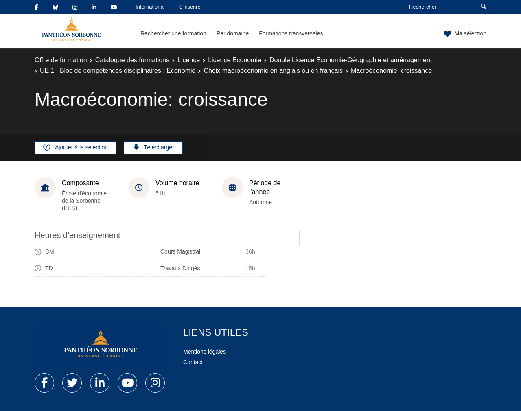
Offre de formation (61, 60)
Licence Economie (234, 60)
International (150, 7)
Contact (193, 362)
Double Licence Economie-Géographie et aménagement (350, 60)
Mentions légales (204, 351)
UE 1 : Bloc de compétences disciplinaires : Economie (117, 70)
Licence (188, 60)
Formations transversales (291, 33)
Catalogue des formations (132, 60)
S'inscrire (190, 7)
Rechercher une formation (173, 33)
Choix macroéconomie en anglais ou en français (273, 70)
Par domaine (233, 33)
